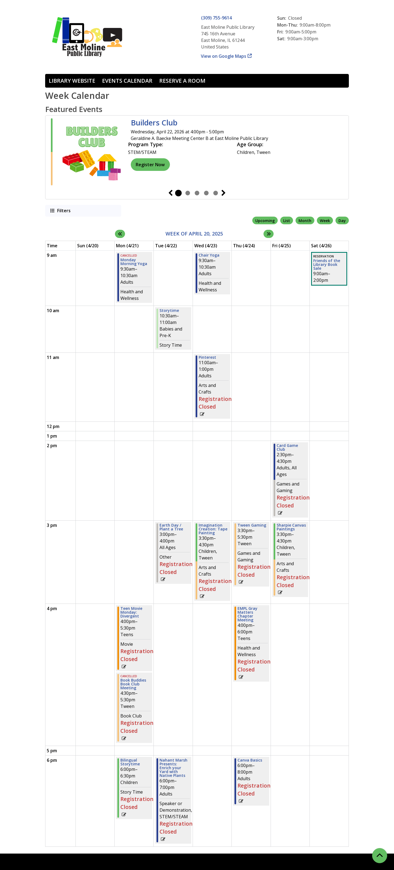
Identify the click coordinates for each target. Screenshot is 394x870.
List (286, 220)
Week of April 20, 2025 (194, 234)
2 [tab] (187, 193)
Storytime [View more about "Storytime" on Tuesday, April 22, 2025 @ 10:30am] (169, 310)
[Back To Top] (379, 855)
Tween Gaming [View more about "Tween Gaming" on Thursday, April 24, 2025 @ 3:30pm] (251, 525)
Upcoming (265, 220)
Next (223, 193)
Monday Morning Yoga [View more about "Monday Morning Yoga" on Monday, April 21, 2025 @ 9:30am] (133, 262)
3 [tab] (197, 193)
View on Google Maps (223, 56)
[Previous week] (120, 234)
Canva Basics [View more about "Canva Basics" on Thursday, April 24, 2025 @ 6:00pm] (249, 760)
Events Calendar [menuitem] (127, 80)
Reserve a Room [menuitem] (182, 80)
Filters (63, 210)
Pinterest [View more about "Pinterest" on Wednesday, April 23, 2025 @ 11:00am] (207, 357)
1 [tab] (178, 193)
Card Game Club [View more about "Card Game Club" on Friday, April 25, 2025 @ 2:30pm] (287, 447)
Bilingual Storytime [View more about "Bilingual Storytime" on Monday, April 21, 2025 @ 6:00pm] (130, 762)
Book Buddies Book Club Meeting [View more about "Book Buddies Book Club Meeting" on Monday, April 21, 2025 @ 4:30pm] (133, 684)
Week (325, 220)
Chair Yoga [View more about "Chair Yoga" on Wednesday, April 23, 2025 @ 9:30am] (209, 255)
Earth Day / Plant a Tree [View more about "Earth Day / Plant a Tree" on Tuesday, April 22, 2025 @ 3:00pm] (171, 527)
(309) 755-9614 (216, 18)
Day (342, 220)
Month (305, 220)
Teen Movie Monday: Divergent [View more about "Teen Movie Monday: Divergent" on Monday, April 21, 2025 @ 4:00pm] (131, 612)
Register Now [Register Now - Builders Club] (150, 165)
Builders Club (154, 122)
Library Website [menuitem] (72, 80)
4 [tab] (206, 193)
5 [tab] (215, 193)
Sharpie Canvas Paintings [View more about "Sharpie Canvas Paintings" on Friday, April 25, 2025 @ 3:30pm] (291, 527)
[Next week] (268, 234)
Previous (170, 193)
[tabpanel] (197, 152)
